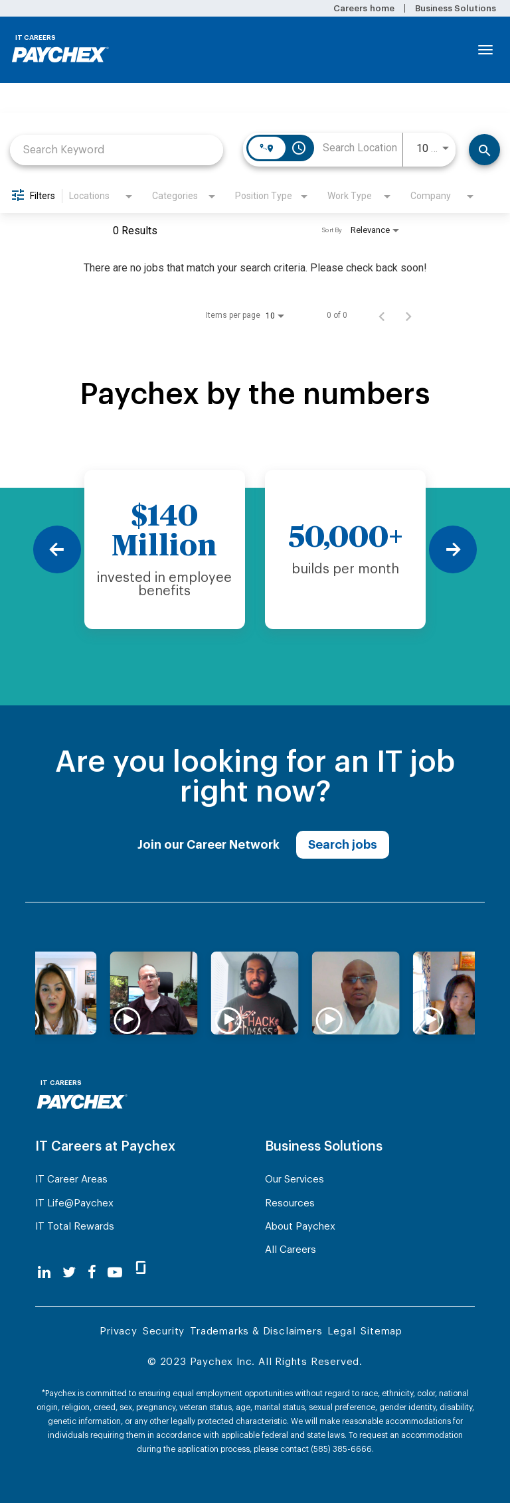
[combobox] (116, 149)
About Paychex (300, 1227)
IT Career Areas (71, 1179)
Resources (290, 1203)
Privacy (118, 1331)
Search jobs (342, 845)
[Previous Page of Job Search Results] (382, 315)
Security (164, 1331)
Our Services (294, 1179)
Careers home (363, 8)
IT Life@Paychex (74, 1203)
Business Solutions (455, 8)
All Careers (290, 1250)
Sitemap (381, 1331)
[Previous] (57, 549)
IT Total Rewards (74, 1227)
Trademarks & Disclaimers (256, 1331)
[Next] (453, 549)
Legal (341, 1331)
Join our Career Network (208, 845)
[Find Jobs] (484, 149)
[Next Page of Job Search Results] (408, 315)
